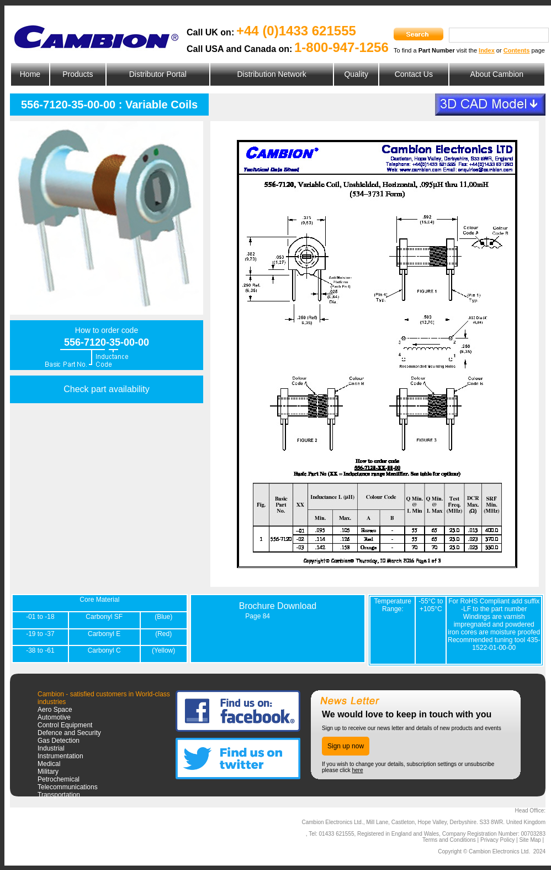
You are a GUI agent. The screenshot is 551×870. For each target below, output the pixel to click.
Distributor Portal (158, 74)
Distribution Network (271, 74)
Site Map (530, 840)
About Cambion (497, 74)
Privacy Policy (497, 840)
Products (77, 74)
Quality (356, 74)
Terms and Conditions (449, 840)
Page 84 (257, 616)
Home (30, 74)
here (357, 770)
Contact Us (414, 74)
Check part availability (106, 389)
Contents (517, 50)
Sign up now (345, 746)
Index (487, 50)
